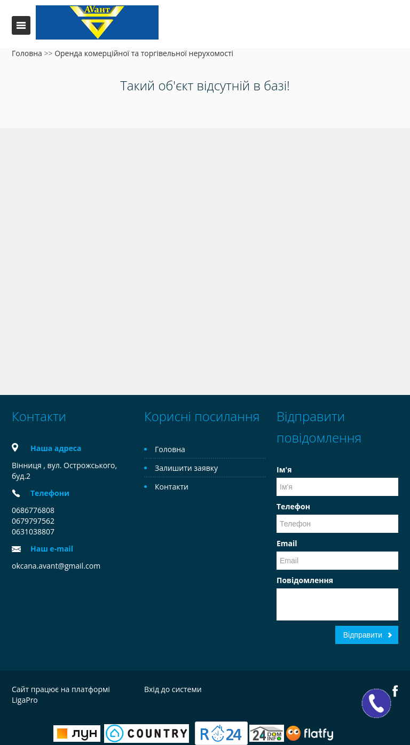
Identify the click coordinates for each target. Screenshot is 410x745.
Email (287, 543)
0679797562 (33, 521)
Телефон (293, 506)
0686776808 (33, 510)
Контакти (171, 487)
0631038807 (33, 531)
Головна (27, 53)
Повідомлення (305, 580)
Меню (21, 25)
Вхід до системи (173, 689)
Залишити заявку (186, 468)
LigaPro (25, 700)
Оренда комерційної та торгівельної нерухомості (143, 53)
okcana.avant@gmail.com (56, 566)
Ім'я (284, 469)
